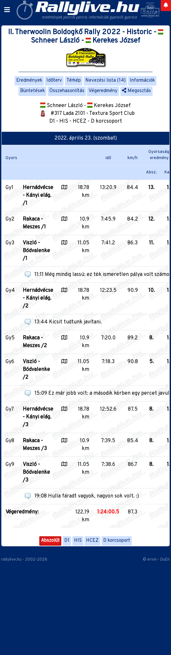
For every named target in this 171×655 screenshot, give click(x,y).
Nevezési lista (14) (105, 80)
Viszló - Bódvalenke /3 (36, 472)
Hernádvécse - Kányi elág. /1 (38, 195)
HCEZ (92, 541)
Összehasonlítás (66, 91)
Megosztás (136, 91)
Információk (142, 80)
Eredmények (29, 80)
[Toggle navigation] (7, 10)
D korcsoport (116, 541)
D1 (66, 541)
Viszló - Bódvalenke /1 (36, 251)
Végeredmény (103, 91)
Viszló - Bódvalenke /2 (36, 370)
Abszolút (50, 541)
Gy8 (10, 441)
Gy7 (10, 409)
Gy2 (10, 219)
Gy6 (10, 362)
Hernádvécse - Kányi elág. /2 (38, 298)
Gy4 (10, 290)
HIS (78, 541)
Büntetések (32, 91)
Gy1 (9, 187)
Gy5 (10, 338)
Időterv (54, 80)
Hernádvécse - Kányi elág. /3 (38, 417)
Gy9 (10, 464)
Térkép (74, 80)
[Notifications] (166, 5)
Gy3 (10, 243)
